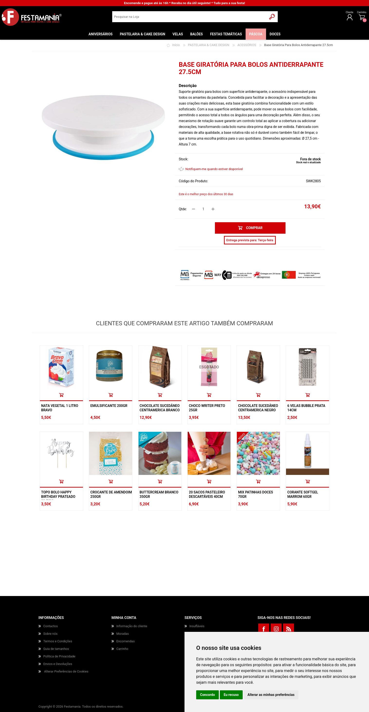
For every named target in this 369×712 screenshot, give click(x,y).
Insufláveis (196, 626)
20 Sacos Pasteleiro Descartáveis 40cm (207, 494)
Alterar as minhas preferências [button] (271, 695)
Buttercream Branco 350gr (159, 494)
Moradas (122, 633)
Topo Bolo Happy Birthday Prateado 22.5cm (58, 496)
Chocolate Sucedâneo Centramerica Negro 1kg (258, 410)
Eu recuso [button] (231, 695)
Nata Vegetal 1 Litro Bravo (59, 408)
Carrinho (346, 14)
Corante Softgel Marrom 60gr (302, 494)
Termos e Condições (57, 641)
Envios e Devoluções (57, 664)
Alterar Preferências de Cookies (66, 671)
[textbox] (189, 18)
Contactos (50, 626)
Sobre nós (50, 633)
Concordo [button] (207, 695)
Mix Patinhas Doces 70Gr (255, 494)
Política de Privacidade (59, 656)
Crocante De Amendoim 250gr (111, 494)
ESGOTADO (209, 367)
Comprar (61, 394)
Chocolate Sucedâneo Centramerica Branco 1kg (160, 410)
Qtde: (183, 209)
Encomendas (125, 641)
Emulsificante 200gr (108, 406)
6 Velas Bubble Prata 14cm (306, 408)
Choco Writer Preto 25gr (207, 408)
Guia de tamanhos (56, 649)
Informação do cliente (131, 626)
